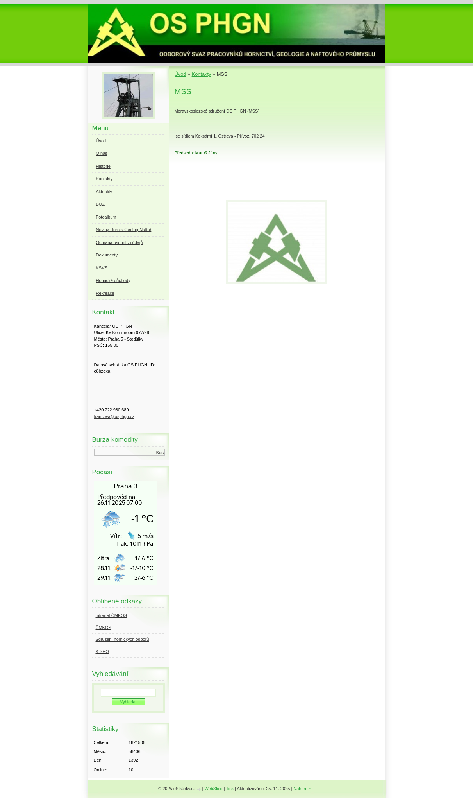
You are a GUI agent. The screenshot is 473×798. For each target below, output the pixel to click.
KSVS (101, 267)
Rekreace (105, 293)
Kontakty (201, 74)
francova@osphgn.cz (114, 416)
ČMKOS (103, 627)
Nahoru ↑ (302, 788)
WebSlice (213, 788)
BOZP (102, 204)
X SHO (102, 651)
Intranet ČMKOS (111, 615)
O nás (101, 153)
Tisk (230, 788)
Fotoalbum (106, 217)
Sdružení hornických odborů (122, 639)
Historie (103, 166)
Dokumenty (107, 255)
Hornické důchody (113, 280)
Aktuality (104, 191)
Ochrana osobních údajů (119, 242)
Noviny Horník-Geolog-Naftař (124, 229)
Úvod (180, 74)
